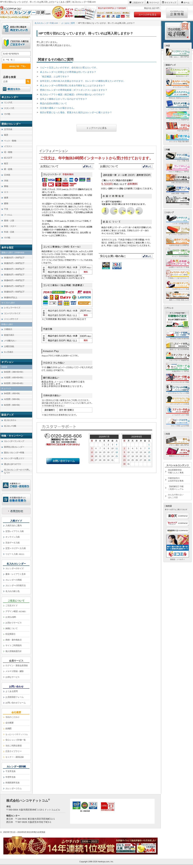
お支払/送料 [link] (10, 617)
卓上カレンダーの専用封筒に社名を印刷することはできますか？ (72, 85)
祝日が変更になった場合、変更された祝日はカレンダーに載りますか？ (76, 112)
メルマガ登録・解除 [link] (14, 671)
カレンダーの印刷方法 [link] (15, 585)
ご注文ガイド (138, 2)
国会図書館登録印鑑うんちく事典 (176, 471)
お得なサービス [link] (12, 677)
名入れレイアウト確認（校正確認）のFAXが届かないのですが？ (72, 94)
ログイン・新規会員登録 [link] (16, 665)
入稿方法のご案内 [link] (13, 525)
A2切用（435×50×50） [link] (14, 377)
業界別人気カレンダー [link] (14, 447)
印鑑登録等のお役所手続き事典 (176, 479)
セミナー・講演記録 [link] (14, 757)
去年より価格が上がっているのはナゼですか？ (63, 99)
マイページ (154, 2)
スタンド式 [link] (9, 108)
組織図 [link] (8, 728)
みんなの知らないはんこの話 (176, 496)
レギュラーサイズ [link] (12, 307)
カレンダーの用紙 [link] (13, 580)
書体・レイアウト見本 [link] (15, 574)
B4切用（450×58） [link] (12, 393)
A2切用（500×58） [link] (12, 399)
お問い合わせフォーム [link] (15, 702)
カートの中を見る (147, 14)
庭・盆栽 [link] (8, 169)
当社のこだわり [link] (12, 717)
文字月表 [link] (8, 129)
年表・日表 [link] (9, 232)
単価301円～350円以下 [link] (14, 269)
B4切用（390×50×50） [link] (14, 372)
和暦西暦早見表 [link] (12, 782)
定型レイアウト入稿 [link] (14, 531)
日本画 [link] (7, 175)
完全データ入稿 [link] (12, 542)
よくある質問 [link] (11, 691)
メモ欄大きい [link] (10, 340)
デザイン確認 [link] (16, 611)
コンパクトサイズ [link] (12, 313)
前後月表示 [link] (9, 335)
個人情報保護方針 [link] (13, 651)
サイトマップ (170, 2)
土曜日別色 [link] (9, 346)
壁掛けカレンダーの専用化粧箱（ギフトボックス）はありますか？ (73, 90)
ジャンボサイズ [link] (11, 319)
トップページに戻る (96, 128)
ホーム (186, 2)
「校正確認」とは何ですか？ (54, 76)
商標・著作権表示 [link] (13, 640)
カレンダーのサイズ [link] (14, 568)
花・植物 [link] (8, 152)
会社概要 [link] (9, 723)
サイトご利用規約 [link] (13, 645)
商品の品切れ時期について (53, 103)
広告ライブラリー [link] (13, 751)
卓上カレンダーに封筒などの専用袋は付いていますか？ (68, 72)
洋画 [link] (6, 180)
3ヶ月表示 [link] (8, 352)
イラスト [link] (8, 146)
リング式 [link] (8, 102)
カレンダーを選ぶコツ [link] (14, 458)
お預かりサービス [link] (13, 622)
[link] (16, 97)
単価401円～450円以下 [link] (14, 280)
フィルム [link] (8, 215)
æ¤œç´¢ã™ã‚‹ (15, 66)
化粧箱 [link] (4, 367)
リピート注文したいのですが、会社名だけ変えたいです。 (69, 67)
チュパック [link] (6, 388)
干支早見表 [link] (10, 771)
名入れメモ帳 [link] (10, 426)
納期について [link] (11, 628)
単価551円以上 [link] (10, 297)
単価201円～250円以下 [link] (14, 257)
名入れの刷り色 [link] (12, 591)
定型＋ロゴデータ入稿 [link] (15, 548)
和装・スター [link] (10, 226)
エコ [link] (6, 192)
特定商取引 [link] (10, 634)
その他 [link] (7, 114)
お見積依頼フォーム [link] (14, 697)
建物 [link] (6, 203)
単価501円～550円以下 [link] (14, 292)
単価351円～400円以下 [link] (14, 274)
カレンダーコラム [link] (13, 788)
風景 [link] (6, 135)
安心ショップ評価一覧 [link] (15, 740)
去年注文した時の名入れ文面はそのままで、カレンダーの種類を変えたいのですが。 (82, 81)
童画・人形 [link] (9, 220)
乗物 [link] (6, 186)
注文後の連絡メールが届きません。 (58, 108)
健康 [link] (6, 197)
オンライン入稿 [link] (12, 537)
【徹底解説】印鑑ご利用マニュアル (176, 487)
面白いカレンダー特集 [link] (14, 452)
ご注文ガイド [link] (11, 605)
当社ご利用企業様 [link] (13, 745)
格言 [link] (6, 163)
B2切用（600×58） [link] (12, 405)
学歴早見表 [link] (10, 777)
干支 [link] (6, 209)
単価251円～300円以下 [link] (14, 263)
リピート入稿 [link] (15, 554)
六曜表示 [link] (8, 329)
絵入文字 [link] (8, 157)
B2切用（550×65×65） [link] (14, 383)
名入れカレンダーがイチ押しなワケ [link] (17, 471)
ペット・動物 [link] (10, 140)
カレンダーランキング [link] (14, 441)
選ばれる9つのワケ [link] (12, 464)
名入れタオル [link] (10, 420)
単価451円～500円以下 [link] (14, 286)
